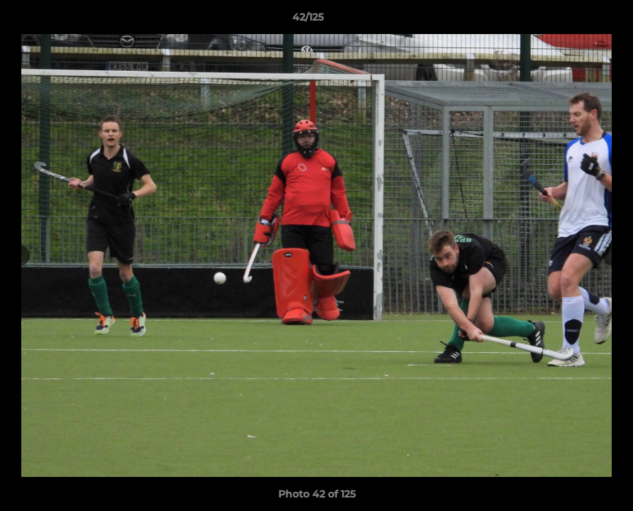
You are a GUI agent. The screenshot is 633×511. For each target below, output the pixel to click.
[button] (573, 20)
